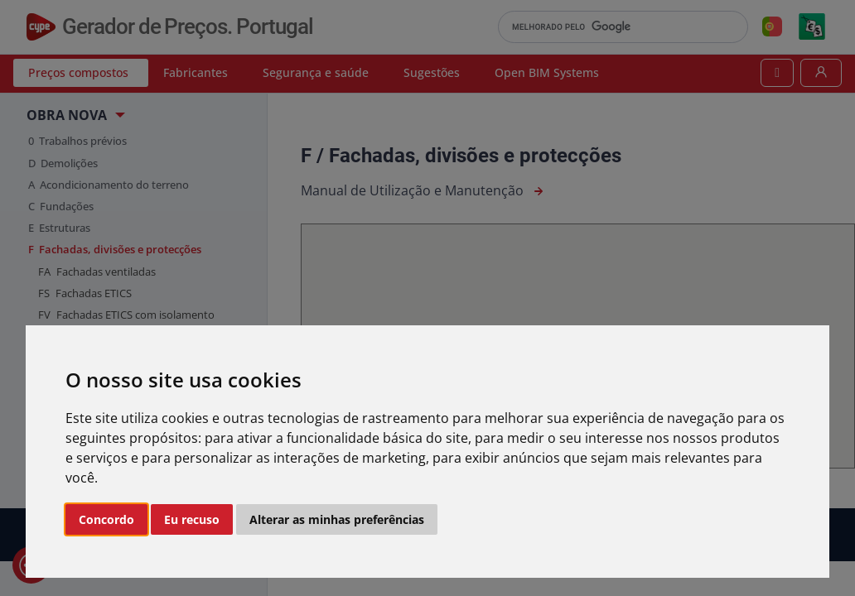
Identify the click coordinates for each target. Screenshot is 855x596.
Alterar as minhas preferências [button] (336, 519)
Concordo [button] (106, 519)
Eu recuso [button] (192, 519)
